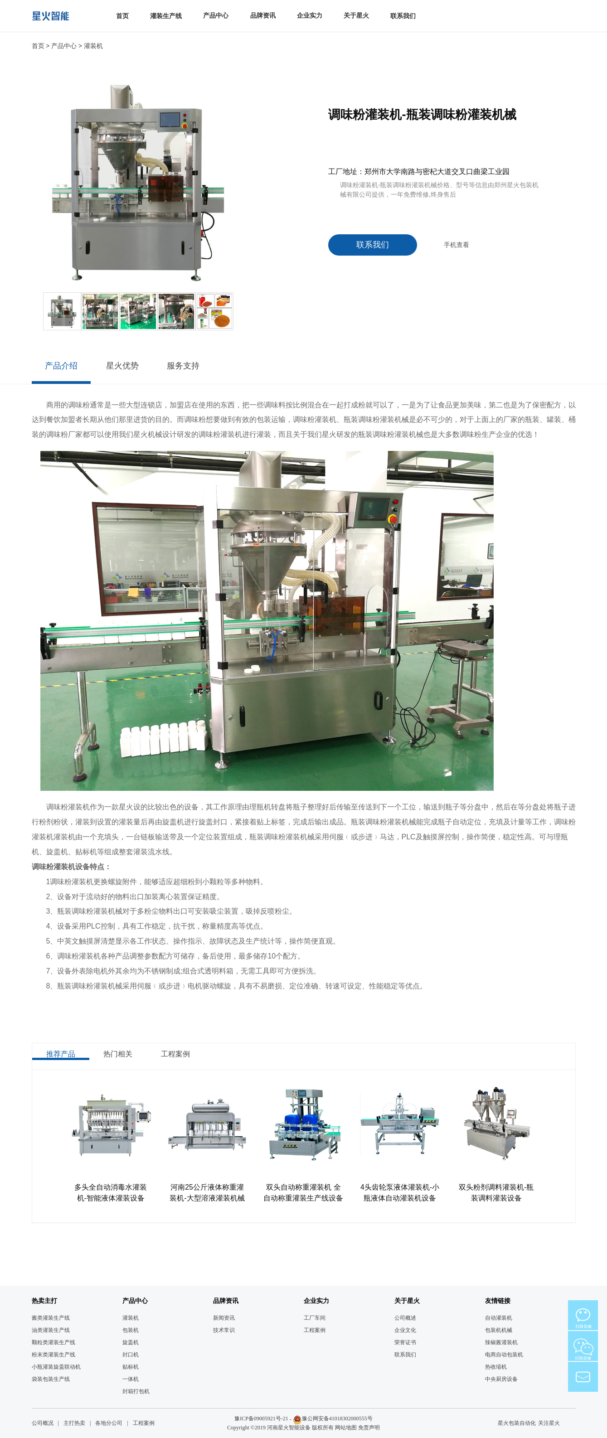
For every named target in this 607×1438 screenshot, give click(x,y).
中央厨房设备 (501, 1379)
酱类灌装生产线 (51, 1318)
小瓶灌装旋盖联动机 (56, 1367)
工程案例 (314, 1330)
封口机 (130, 1354)
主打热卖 (74, 1423)
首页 (122, 16)
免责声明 (369, 1427)
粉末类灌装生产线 (53, 1354)
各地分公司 (108, 1423)
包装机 (130, 1330)
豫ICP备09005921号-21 (261, 1418)
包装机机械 (498, 1330)
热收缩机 (496, 1367)
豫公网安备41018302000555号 (337, 1418)
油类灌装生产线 (51, 1330)
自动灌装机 (498, 1318)
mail (583, 1377)
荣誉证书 (405, 1342)
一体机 (130, 1379)
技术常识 (224, 1330)
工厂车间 (314, 1318)
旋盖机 (130, 1342)
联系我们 (403, 16)
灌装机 (93, 46)
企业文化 (405, 1330)
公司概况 (42, 1423)
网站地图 (346, 1427)
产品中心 (64, 46)
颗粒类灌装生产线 (53, 1342)
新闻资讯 (224, 1318)
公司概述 (405, 1318)
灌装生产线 (166, 16)
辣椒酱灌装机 (501, 1342)
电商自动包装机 (504, 1354)
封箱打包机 (136, 1391)
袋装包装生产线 (51, 1379)
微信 (583, 1315)
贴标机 (130, 1367)
